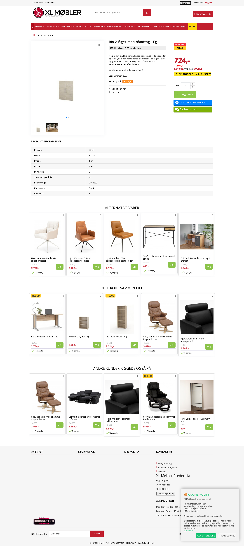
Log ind (208, 2)
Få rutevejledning (165, 493)
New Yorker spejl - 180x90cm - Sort (196, 420)
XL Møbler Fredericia (87, 487)
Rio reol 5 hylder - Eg (116, 336)
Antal (177, 85)
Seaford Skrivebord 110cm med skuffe (159, 257)
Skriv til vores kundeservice (170, 515)
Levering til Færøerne (88, 459)
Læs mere (188, 530)
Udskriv (115, 92)
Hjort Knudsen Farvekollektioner (93, 495)
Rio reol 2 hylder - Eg (78, 336)
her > (140, 69)
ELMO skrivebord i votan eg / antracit (195, 259)
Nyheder (35, 467)
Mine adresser (131, 467)
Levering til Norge (86, 463)
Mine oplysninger (132, 471)
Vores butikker (38, 475)
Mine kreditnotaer (132, 463)
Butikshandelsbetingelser (90, 479)
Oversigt (35, 483)
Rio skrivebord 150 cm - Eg (44, 336)
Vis (59, 266)
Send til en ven (119, 88)
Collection (35, 463)
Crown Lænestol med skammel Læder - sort (159, 418)
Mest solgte (36, 471)
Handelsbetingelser (87, 475)
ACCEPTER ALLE (206, 535)
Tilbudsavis (36, 459)
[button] (66, 117)
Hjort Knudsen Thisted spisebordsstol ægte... (79, 259)
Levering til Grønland (87, 467)
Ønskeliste (50, 2)
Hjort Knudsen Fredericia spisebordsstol (43, 259)
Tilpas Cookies (227, 535)
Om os (81, 483)
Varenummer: (115, 75)
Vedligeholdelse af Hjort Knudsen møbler (97, 491)
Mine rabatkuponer (133, 475)
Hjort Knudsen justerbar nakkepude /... (193, 340)
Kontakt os (39, 2)
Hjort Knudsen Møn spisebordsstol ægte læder (119, 259)
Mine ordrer (130, 459)
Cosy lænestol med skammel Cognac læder (157, 338)
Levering (82, 471)
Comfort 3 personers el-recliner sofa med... (84, 418)
